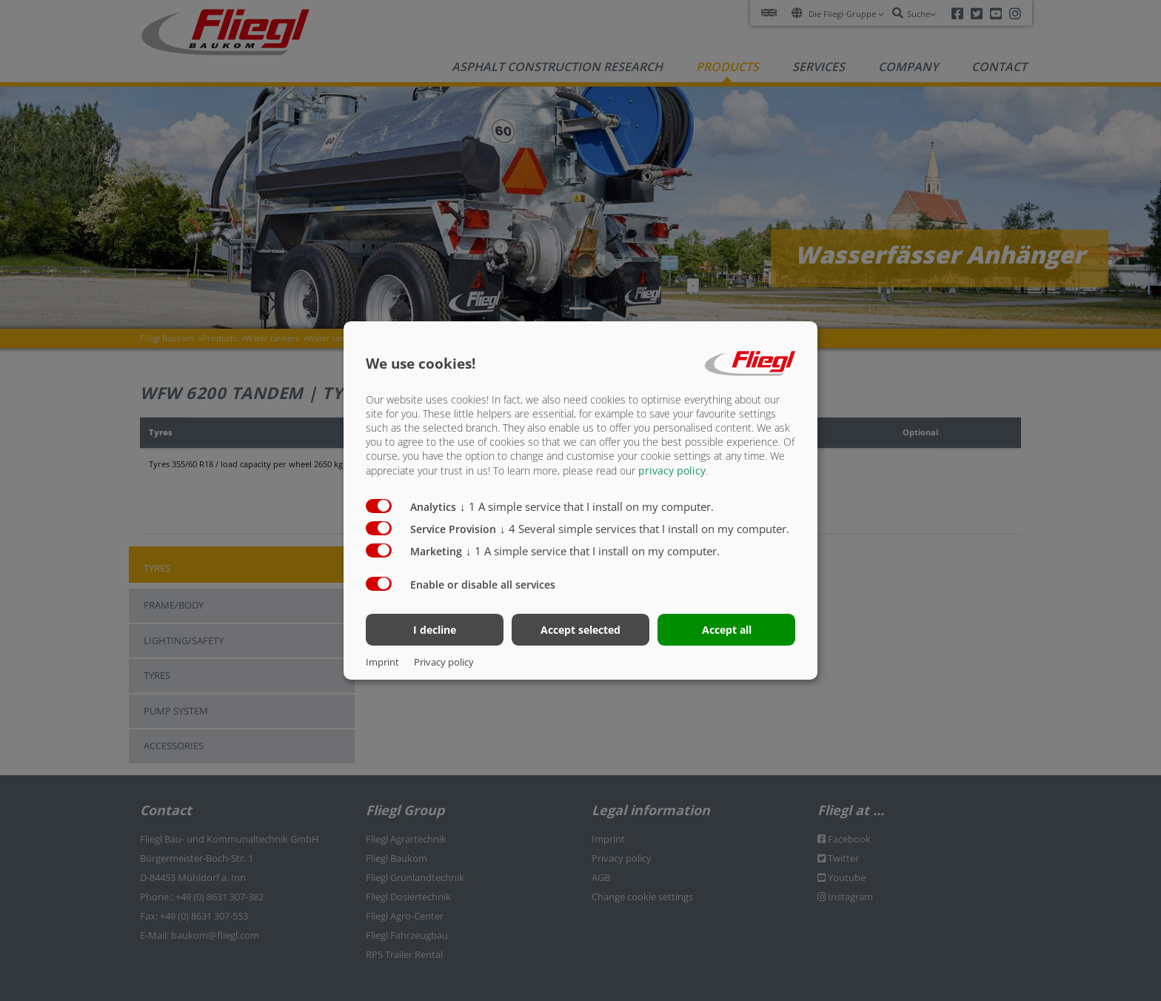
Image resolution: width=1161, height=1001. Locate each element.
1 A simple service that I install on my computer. (587, 505)
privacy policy (672, 470)
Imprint (382, 662)
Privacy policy (444, 662)
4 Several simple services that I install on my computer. (644, 527)
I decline (434, 630)
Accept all (727, 630)
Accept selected (580, 630)
